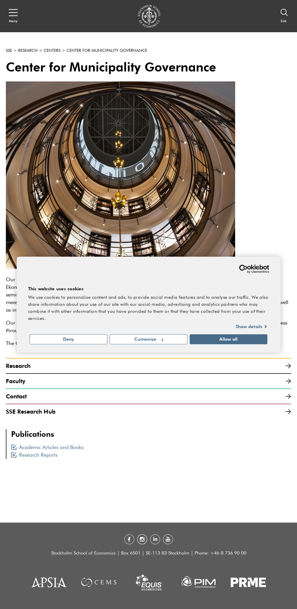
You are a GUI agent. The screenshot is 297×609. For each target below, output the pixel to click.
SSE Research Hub (148, 411)
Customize (148, 339)
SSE (9, 51)
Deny (68, 339)
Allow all (228, 339)
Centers (52, 51)
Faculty (148, 381)
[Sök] (284, 16)
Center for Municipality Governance (107, 51)
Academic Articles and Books (47, 447)
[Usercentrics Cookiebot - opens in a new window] (243, 269)
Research (28, 51)
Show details (249, 326)
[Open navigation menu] (13, 16)
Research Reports (34, 455)
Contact (148, 396)
